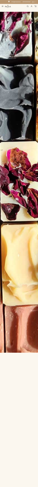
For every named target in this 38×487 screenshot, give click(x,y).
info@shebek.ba (16, 2)
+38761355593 (26, 2)
